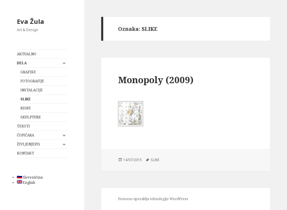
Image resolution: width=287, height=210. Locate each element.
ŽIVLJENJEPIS (28, 144)
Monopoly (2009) (156, 80)
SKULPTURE (30, 117)
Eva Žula (30, 21)
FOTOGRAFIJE (32, 81)
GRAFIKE (28, 72)
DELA (22, 62)
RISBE (25, 108)
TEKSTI (23, 126)
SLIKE (25, 99)
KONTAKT (25, 153)
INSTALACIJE (31, 90)
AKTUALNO (26, 53)
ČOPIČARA (25, 135)
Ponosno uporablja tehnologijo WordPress (153, 198)
